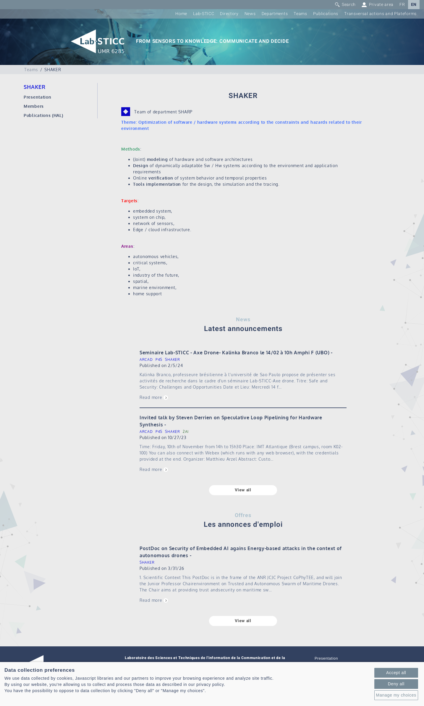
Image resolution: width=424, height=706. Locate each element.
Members (34, 106)
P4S (159, 359)
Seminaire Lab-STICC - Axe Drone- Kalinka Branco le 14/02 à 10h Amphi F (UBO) (234, 353)
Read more (151, 397)
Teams (300, 14)
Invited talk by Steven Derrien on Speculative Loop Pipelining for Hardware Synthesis (231, 421)
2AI (186, 431)
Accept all (396, 672)
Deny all (396, 683)
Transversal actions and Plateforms (380, 14)
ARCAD (146, 359)
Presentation (37, 97)
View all (243, 490)
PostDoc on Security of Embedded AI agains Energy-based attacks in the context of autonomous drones (241, 551)
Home (181, 14)
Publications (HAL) (43, 115)
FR (402, 4)
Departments (275, 14)
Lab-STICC (203, 14)
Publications (325, 14)
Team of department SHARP (163, 111)
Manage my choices (396, 695)
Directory (229, 14)
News (250, 14)
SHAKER (172, 359)
